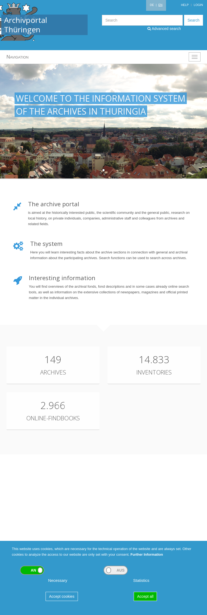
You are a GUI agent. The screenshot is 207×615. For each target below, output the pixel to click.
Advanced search (164, 28)
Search (193, 20)
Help (185, 4)
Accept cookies (61, 596)
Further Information (146, 554)
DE (152, 4)
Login (198, 4)
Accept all (145, 596)
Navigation (17, 57)
